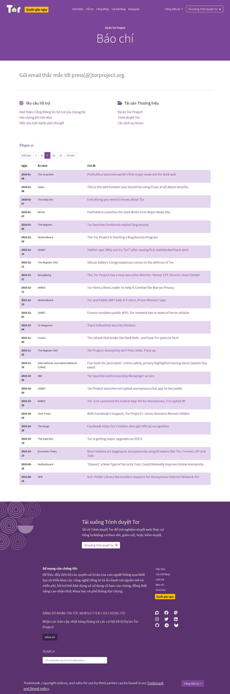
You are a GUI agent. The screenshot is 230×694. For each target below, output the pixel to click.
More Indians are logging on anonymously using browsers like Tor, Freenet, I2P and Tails (146, 453)
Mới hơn (26, 155)
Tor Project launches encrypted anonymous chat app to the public (134, 388)
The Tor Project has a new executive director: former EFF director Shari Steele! (143, 275)
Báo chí (160, 584)
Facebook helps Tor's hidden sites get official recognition (128, 426)
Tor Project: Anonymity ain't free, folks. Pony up (121, 350)
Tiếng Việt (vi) (173, 9)
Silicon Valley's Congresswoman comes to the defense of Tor (130, 262)
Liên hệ (160, 579)
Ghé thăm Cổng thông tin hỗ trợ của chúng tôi (52, 112)
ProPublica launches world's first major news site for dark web (131, 174)
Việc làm (160, 569)
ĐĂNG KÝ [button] (50, 637)
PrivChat (161, 590)
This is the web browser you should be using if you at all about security (137, 187)
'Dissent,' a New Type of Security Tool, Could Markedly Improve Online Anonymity (145, 464)
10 (53, 155)
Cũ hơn (71, 155)
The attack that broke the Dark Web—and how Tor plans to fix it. (133, 338)
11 (60, 155)
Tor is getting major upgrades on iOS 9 (114, 438)
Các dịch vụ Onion (130, 123)
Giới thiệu (77, 9)
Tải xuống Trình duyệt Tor (204, 9)
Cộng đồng (102, 9)
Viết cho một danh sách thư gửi (41, 123)
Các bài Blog (119, 9)
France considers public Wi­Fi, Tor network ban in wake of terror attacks (138, 312)
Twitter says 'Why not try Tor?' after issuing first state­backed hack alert (137, 250)
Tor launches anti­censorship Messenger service (121, 376)
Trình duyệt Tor (129, 117)
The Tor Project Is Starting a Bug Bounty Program (122, 237)
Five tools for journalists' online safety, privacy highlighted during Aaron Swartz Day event (147, 365)
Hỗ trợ (89, 9)
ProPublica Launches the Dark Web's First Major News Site (128, 212)
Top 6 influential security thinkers (111, 325)
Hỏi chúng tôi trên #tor (35, 117)
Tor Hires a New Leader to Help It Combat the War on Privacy (130, 287)
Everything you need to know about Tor (115, 199)
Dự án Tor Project (130, 112)
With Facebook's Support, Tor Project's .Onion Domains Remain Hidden (138, 413)
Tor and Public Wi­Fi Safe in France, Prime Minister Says (126, 300)
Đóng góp (133, 9)
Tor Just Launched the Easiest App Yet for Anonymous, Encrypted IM (136, 401)
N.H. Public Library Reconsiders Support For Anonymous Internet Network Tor (143, 477)
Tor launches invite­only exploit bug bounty (118, 224)
